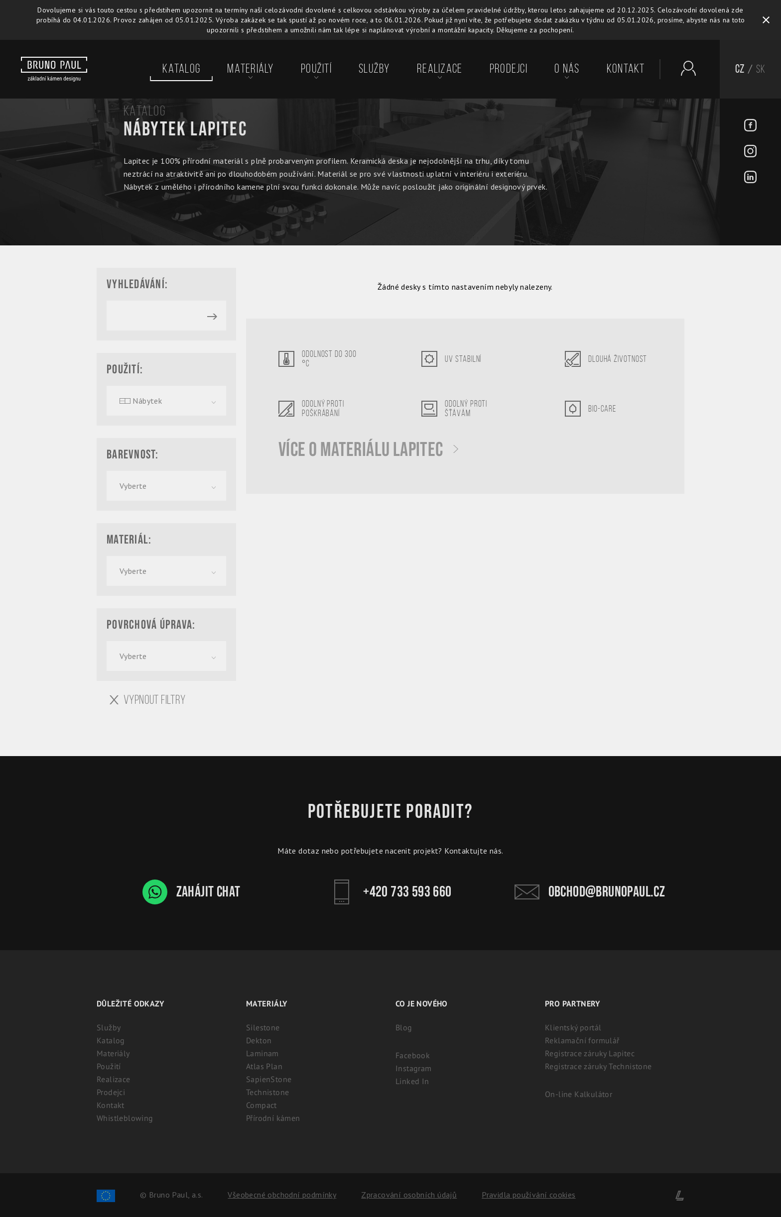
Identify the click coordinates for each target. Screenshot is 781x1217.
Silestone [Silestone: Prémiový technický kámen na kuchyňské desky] (263, 1027)
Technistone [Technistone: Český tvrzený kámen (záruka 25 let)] (267, 1092)
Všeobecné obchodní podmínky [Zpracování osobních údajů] (282, 1195)
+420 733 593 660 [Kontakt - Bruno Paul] (390, 892)
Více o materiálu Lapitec (368, 450)
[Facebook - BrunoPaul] (750, 126)
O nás (566, 69)
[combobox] (166, 401)
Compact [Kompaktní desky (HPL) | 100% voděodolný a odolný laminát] (261, 1105)
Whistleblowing (125, 1118)
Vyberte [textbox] (133, 486)
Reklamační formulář (582, 1040)
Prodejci (508, 69)
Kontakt (625, 69)
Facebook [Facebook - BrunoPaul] (412, 1055)
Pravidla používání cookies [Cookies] (528, 1195)
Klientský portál (573, 1027)
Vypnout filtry (148, 699)
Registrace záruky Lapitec (590, 1053)
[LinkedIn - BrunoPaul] (750, 178)
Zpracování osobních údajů (409, 1195)
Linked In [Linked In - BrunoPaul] (412, 1081)
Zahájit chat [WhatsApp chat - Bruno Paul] (191, 892)
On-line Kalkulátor (578, 1094)
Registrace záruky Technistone (598, 1066)
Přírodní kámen (273, 1118)
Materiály (250, 69)
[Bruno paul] (54, 69)
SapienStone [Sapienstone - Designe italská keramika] (268, 1079)
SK (761, 69)
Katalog (181, 69)
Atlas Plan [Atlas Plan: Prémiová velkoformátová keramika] (264, 1066)
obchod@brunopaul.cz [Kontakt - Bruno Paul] (590, 892)
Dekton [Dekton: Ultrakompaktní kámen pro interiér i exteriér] (258, 1040)
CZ (740, 69)
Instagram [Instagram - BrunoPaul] (413, 1068)
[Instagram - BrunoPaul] (750, 152)
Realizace (439, 69)
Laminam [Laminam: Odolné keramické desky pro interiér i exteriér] (262, 1053)
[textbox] (166, 400)
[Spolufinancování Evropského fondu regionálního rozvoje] (106, 1195)
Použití (316, 69)
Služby (374, 69)
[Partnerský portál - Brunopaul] (683, 68)
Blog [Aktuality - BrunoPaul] (403, 1027)
